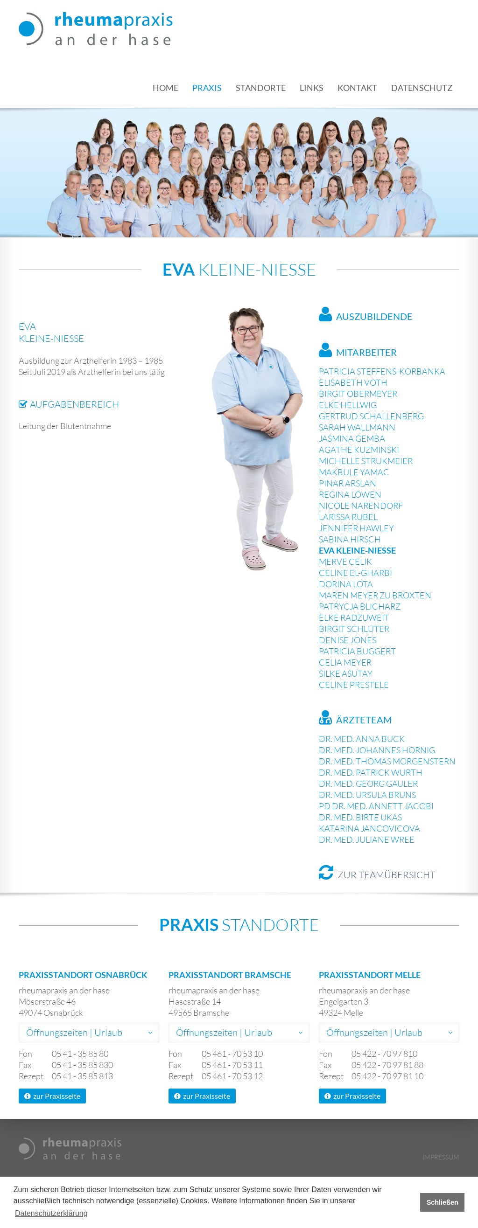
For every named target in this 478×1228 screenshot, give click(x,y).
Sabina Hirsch (350, 539)
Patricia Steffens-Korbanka (382, 371)
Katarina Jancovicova (369, 828)
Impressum (440, 1157)
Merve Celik (345, 561)
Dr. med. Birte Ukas (360, 817)
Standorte (261, 88)
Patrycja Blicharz (360, 606)
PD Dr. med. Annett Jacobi (376, 806)
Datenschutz (421, 88)
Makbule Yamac (354, 472)
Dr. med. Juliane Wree (367, 839)
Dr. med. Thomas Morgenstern (387, 761)
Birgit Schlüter (354, 629)
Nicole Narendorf (361, 505)
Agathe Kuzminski (359, 449)
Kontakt (357, 88)
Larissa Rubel (348, 517)
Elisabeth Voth (353, 382)
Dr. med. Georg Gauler (368, 783)
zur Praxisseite (52, 1095)
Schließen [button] (442, 1202)
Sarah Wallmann (357, 427)
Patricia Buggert (357, 651)
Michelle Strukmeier (366, 461)
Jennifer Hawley (356, 528)
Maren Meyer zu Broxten (375, 595)
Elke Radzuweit (354, 617)
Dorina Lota (346, 584)
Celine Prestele (354, 685)
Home (165, 88)
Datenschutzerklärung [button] (51, 1213)
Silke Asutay (346, 673)
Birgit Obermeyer (358, 394)
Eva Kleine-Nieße (357, 550)
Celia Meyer (345, 662)
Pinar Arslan (347, 483)
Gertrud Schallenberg (371, 416)
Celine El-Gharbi (355, 573)
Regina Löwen (350, 494)
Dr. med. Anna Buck (362, 739)
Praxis (207, 88)
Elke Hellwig (348, 405)
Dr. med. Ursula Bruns (367, 795)
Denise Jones (347, 640)
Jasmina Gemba (352, 438)
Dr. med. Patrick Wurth (370, 772)
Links (311, 88)
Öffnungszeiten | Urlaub (74, 1032)
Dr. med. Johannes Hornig (377, 750)
